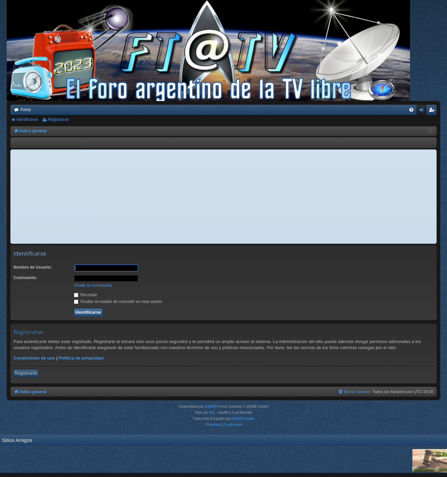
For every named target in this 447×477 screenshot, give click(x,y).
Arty (212, 412)
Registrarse (58, 119)
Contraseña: (25, 277)
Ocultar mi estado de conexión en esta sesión (118, 301)
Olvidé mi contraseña (93, 285)
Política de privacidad (81, 358)
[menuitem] (411, 110)
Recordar (85, 295)
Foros (26, 109)
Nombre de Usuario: (32, 267)
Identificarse (27, 119)
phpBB (210, 406)
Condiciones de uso (34, 358)
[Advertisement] (223, 196)
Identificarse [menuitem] (422, 111)
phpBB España (243, 418)
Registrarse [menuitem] (433, 111)
